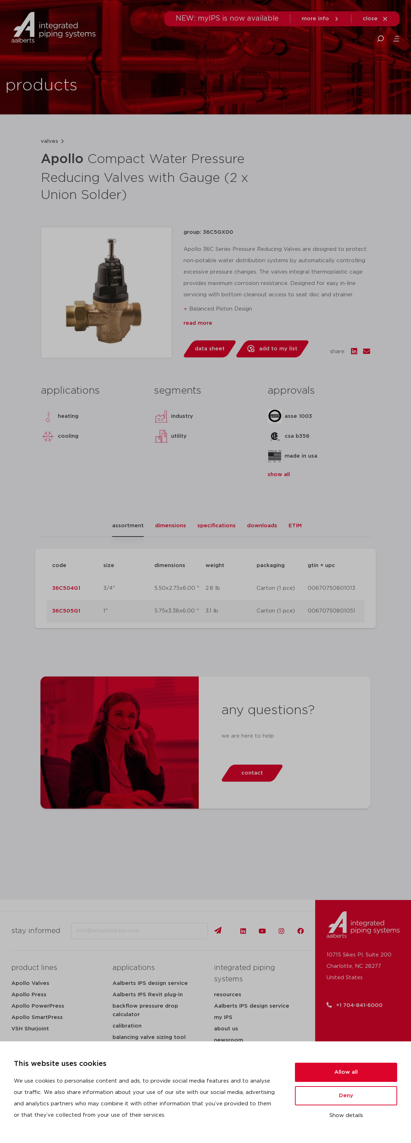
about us (226, 1028)
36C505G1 (66, 611)
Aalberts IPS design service (150, 983)
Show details (346, 1115)
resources (227, 994)
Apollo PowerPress (37, 1006)
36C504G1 (66, 588)
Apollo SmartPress (37, 1017)
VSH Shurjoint (30, 1028)
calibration (127, 1026)
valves (49, 141)
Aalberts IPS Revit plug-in (148, 994)
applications (134, 967)
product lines (34, 967)
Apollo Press (28, 994)
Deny (346, 1095)
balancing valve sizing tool (149, 1037)
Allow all (346, 1072)
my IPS (223, 1017)
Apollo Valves (30, 983)
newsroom (228, 1040)
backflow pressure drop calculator (145, 1010)
